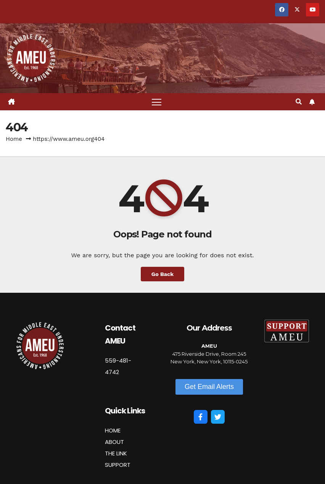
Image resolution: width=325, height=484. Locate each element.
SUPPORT (117, 465)
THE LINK (116, 453)
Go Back (162, 274)
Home (14, 139)
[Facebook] (201, 417)
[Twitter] (218, 417)
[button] (299, 101)
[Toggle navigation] (156, 102)
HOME (113, 430)
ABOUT (114, 442)
